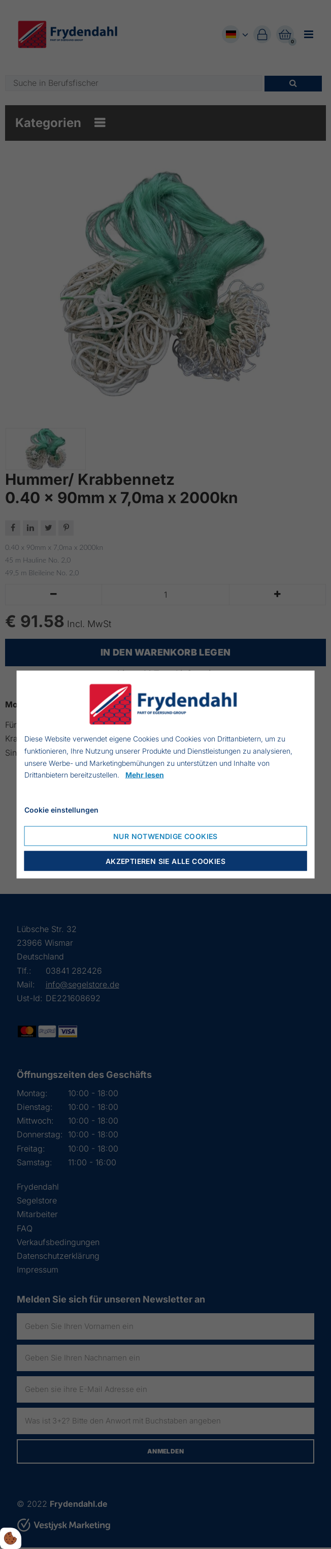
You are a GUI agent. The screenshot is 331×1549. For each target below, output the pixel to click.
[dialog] (166, 775)
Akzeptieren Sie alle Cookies (165, 860)
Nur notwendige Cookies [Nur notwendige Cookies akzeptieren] (165, 835)
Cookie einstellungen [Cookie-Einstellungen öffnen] (61, 810)
